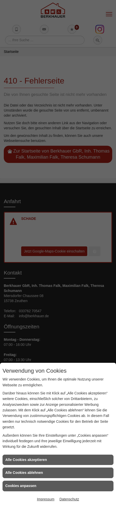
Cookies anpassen (20, 486)
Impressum (45, 499)
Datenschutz (69, 499)
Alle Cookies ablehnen (24, 473)
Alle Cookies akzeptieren (26, 460)
